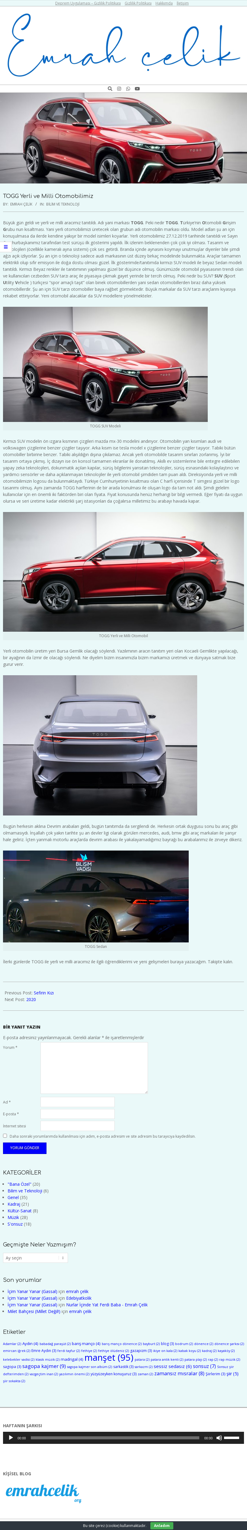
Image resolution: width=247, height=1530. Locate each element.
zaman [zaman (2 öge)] (145, 1374)
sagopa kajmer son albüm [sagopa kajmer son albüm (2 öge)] (89, 1367)
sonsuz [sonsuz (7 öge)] (204, 1366)
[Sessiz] (219, 1438)
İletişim (183, 3)
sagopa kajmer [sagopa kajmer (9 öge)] (44, 1366)
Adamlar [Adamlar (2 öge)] (12, 1344)
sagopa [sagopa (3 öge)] (12, 1366)
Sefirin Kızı (44, 993)
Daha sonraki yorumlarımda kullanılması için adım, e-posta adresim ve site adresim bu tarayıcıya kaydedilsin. (103, 1136)
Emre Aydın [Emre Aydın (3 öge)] (43, 1350)
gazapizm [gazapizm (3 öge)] (141, 1350)
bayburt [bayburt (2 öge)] (151, 1344)
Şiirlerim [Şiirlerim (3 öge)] (215, 1373)
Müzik (13, 1217)
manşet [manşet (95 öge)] (109, 1357)
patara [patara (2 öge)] (142, 1359)
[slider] (115, 1437)
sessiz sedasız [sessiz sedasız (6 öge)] (173, 1366)
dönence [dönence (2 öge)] (203, 1344)
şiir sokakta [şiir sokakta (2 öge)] (14, 1381)
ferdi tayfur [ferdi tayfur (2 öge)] (68, 1351)
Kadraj (14, 1204)
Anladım (162, 1525)
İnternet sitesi (14, 1126)
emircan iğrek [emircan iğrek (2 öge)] (16, 1351)
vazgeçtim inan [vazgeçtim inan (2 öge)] (44, 1374)
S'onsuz (15, 1224)
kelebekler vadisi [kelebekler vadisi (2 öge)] (18, 1359)
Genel (13, 1197)
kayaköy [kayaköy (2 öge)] (226, 1351)
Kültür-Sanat (20, 1211)
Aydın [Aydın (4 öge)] (30, 1343)
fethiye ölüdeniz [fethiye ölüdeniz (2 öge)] (113, 1351)
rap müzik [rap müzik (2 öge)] (229, 1359)
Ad (7, 1102)
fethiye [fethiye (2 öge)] (89, 1351)
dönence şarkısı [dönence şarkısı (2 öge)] (229, 1344)
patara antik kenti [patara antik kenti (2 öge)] (167, 1359)
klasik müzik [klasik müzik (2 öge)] (47, 1359)
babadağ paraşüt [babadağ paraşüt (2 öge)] (55, 1344)
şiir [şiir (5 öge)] (232, 1373)
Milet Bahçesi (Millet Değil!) (34, 1311)
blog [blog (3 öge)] (167, 1343)
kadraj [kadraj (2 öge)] (209, 1351)
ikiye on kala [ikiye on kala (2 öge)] (165, 1351)
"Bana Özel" (19, 1184)
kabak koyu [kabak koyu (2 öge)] (189, 1351)
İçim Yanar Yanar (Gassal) (32, 1291)
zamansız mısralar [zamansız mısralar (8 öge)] (179, 1373)
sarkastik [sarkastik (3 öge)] (123, 1366)
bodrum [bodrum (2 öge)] (184, 1344)
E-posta (11, 1114)
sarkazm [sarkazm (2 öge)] (143, 1367)
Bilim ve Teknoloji (62, 204)
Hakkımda (164, 3)
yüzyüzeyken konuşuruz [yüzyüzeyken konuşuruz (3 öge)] (113, 1373)
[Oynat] (11, 1438)
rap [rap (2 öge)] (213, 1359)
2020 (31, 999)
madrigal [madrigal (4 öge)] (72, 1359)
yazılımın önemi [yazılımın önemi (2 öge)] (74, 1374)
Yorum (10, 1047)
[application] (123, 1438)
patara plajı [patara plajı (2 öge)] (195, 1359)
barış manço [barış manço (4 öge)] (86, 1343)
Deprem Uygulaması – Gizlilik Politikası (88, 3)
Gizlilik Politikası (138, 3)
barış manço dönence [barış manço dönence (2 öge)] (122, 1344)
